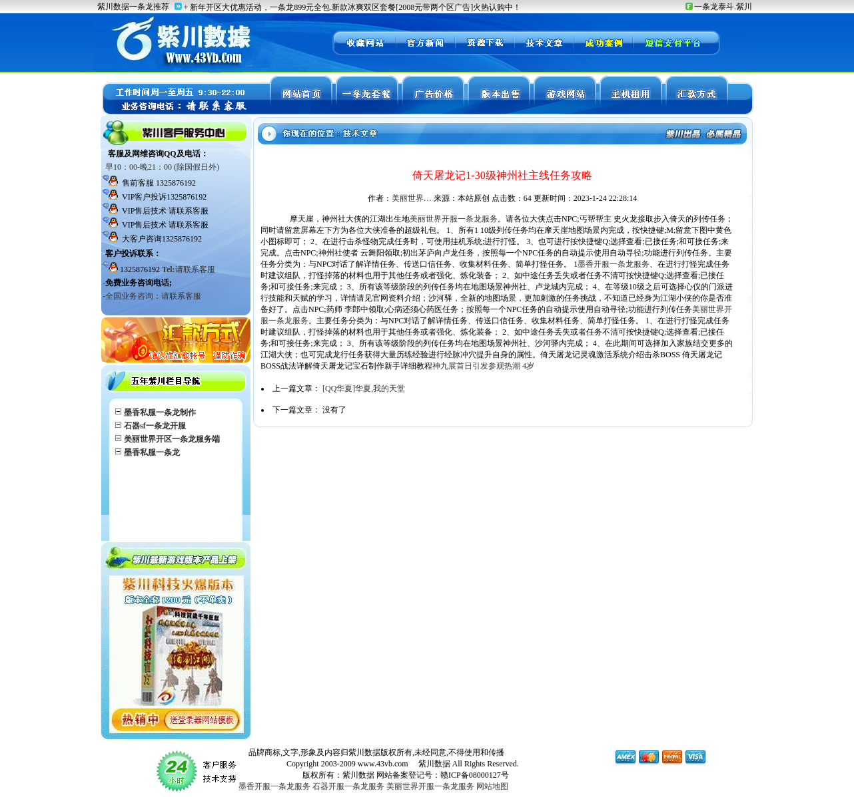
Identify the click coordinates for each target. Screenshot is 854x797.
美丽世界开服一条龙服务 (454, 219)
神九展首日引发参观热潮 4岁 (483, 366)
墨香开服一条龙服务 (613, 264)
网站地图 (492, 786)
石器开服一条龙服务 (348, 786)
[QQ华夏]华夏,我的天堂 (363, 388)
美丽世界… (412, 198)
